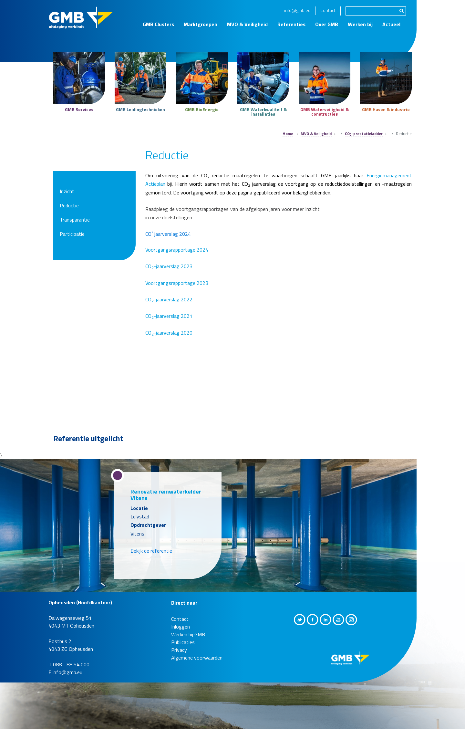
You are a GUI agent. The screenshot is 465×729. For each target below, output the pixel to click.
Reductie (69, 205)
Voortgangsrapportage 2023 (176, 283)
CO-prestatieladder (364, 133)
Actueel (391, 24)
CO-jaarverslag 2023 (168, 266)
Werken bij (360, 24)
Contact (328, 10)
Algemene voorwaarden (196, 657)
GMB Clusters (158, 24)
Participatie (72, 234)
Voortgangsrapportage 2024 (177, 250)
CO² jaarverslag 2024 (168, 234)
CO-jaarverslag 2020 (168, 333)
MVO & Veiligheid (247, 24)
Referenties (291, 24)
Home (288, 133)
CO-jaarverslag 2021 (168, 316)
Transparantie (75, 220)
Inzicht (67, 191)
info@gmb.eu (297, 10)
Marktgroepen (200, 24)
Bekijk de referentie (151, 551)
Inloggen (180, 626)
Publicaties (183, 642)
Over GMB (326, 24)
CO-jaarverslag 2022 (168, 299)
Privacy (179, 650)
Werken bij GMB (188, 634)
